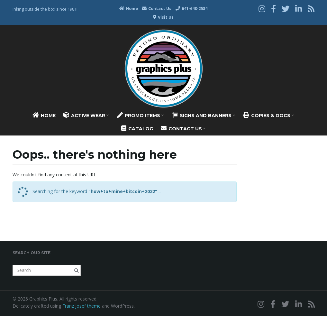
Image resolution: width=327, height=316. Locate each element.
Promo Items (140, 115)
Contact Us (156, 8)
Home (128, 8)
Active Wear (86, 115)
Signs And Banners (203, 115)
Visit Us (163, 17)
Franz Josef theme (81, 306)
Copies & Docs (268, 115)
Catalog (137, 128)
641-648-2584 (191, 8)
